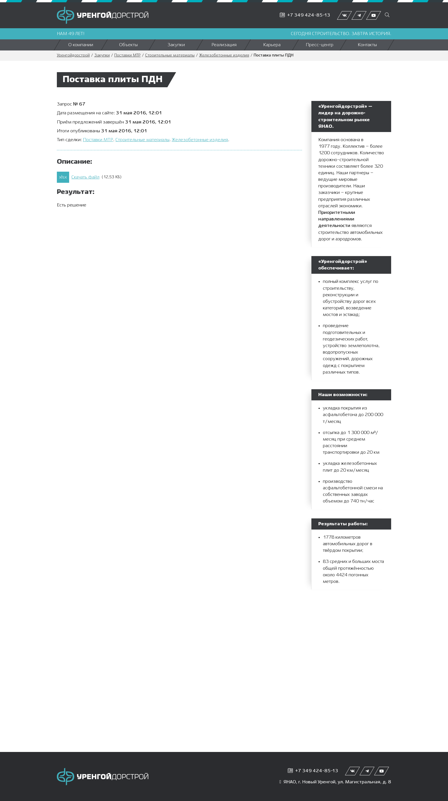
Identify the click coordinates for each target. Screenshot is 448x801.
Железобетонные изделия (224, 55)
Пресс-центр (319, 45)
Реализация (224, 45)
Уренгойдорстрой (73, 55)
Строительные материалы (170, 55)
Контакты (367, 45)
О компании (80, 45)
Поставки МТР (127, 55)
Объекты (128, 45)
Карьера (272, 45)
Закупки (176, 45)
